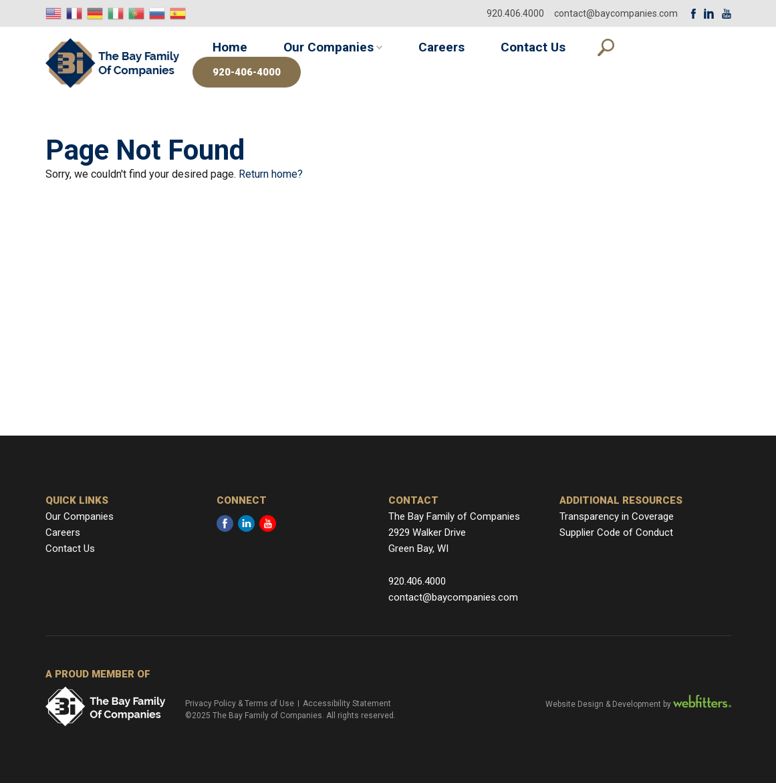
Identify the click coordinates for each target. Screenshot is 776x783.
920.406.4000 (515, 13)
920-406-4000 (247, 72)
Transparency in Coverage (616, 516)
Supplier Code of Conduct (616, 532)
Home (230, 47)
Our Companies (328, 47)
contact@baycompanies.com (616, 13)
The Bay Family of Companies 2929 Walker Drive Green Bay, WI (454, 532)
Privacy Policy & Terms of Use (239, 703)
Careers (441, 47)
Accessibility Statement (347, 703)
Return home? (271, 174)
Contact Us (533, 47)
